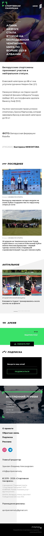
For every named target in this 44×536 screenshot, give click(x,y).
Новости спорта (13, 21)
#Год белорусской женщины (13, 298)
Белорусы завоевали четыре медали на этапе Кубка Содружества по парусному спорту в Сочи (20, 202)
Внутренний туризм (22, 396)
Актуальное (10, 264)
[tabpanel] (22, 289)
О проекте (7, 428)
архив (9, 323)
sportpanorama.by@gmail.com (15, 510)
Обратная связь (10, 433)
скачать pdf (23, 344)
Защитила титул (30, 335)
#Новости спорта (15, 197)
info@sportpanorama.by (12, 471)
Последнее (12, 164)
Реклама (6, 442)
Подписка (7, 437)
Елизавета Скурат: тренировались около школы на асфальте (21, 302)
